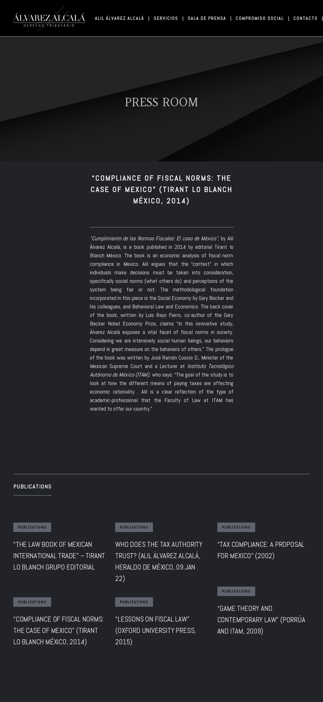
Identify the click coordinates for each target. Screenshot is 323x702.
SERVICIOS (168, 18)
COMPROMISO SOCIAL (262, 18)
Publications (32, 486)
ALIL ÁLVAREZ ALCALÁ (122, 18)
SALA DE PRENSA (209, 18)
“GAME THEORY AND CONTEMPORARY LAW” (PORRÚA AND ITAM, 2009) (261, 620)
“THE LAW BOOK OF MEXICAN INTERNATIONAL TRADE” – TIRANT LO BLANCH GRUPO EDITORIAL (59, 556)
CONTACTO (307, 18)
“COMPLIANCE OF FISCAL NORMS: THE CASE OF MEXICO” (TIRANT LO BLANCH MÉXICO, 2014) (58, 630)
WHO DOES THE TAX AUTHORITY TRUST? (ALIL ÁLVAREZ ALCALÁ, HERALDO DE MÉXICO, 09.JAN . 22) (159, 561)
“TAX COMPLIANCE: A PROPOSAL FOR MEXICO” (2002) (261, 550)
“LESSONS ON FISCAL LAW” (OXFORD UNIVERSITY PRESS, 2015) (155, 630)
